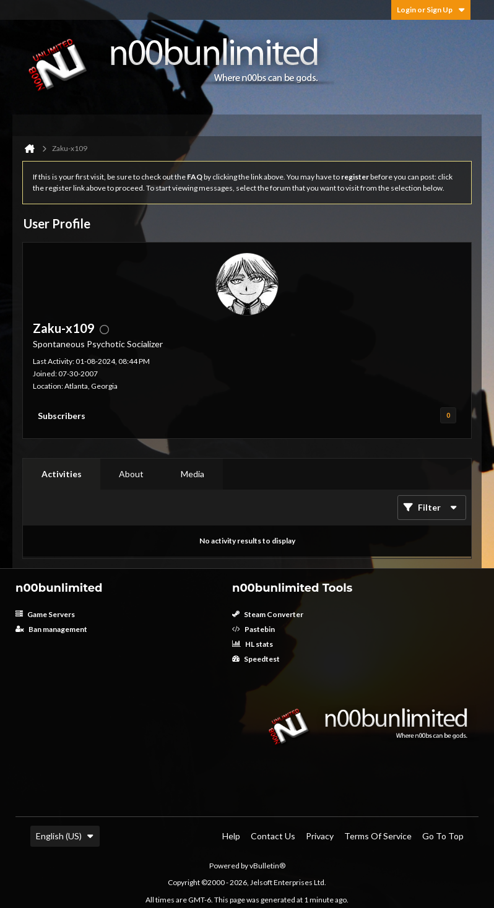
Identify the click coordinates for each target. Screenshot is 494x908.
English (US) (65, 836)
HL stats (252, 644)
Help (231, 836)
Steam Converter (267, 614)
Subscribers (61, 415)
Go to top (443, 836)
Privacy (320, 836)
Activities (61, 474)
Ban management (51, 629)
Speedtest (256, 659)
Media (192, 474)
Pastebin (253, 629)
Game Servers (45, 614)
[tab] (61, 474)
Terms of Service (378, 836)
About (131, 474)
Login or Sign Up (431, 9)
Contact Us (273, 836)
